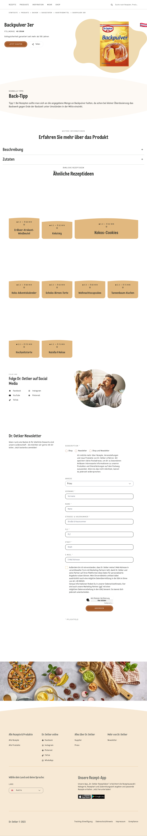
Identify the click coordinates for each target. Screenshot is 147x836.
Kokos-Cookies (106, 210)
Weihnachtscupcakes (90, 269)
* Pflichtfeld (71, 619)
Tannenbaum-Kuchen (123, 269)
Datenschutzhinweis (113, 584)
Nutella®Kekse (57, 329)
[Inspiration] (39, 5)
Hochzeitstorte (24, 329)
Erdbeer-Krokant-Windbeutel (24, 210)
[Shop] (60, 5)
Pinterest (49, 750)
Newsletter (112, 740)
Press (77, 745)
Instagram (49, 745)
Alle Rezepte (14, 740)
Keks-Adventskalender (24, 269)
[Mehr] (51, 5)
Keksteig (57, 210)
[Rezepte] (14, 5)
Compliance (133, 822)
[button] (35, 44)
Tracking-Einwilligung (83, 822)
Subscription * (72, 446)
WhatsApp (49, 760)
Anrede (68, 479)
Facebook (49, 740)
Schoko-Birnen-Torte (57, 269)
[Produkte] (26, 5)
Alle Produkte (14, 745)
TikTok (47, 755)
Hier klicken (102, 600)
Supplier (78, 740)
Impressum (120, 822)
